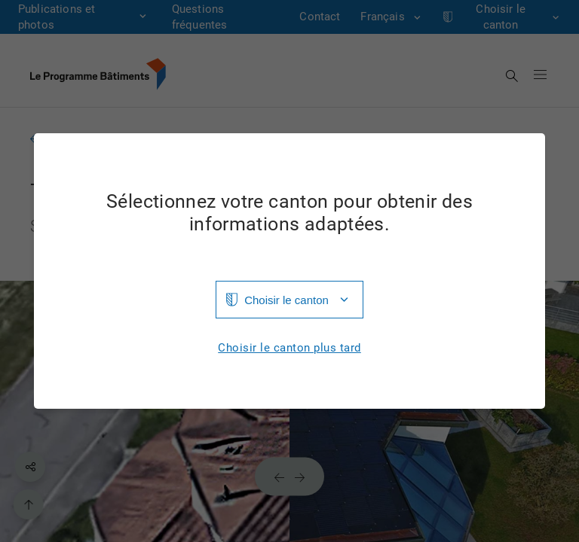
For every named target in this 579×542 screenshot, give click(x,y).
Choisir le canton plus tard (289, 348)
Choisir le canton (286, 300)
